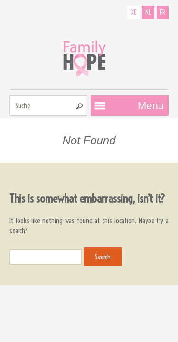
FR (162, 12)
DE (133, 12)
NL (148, 12)
